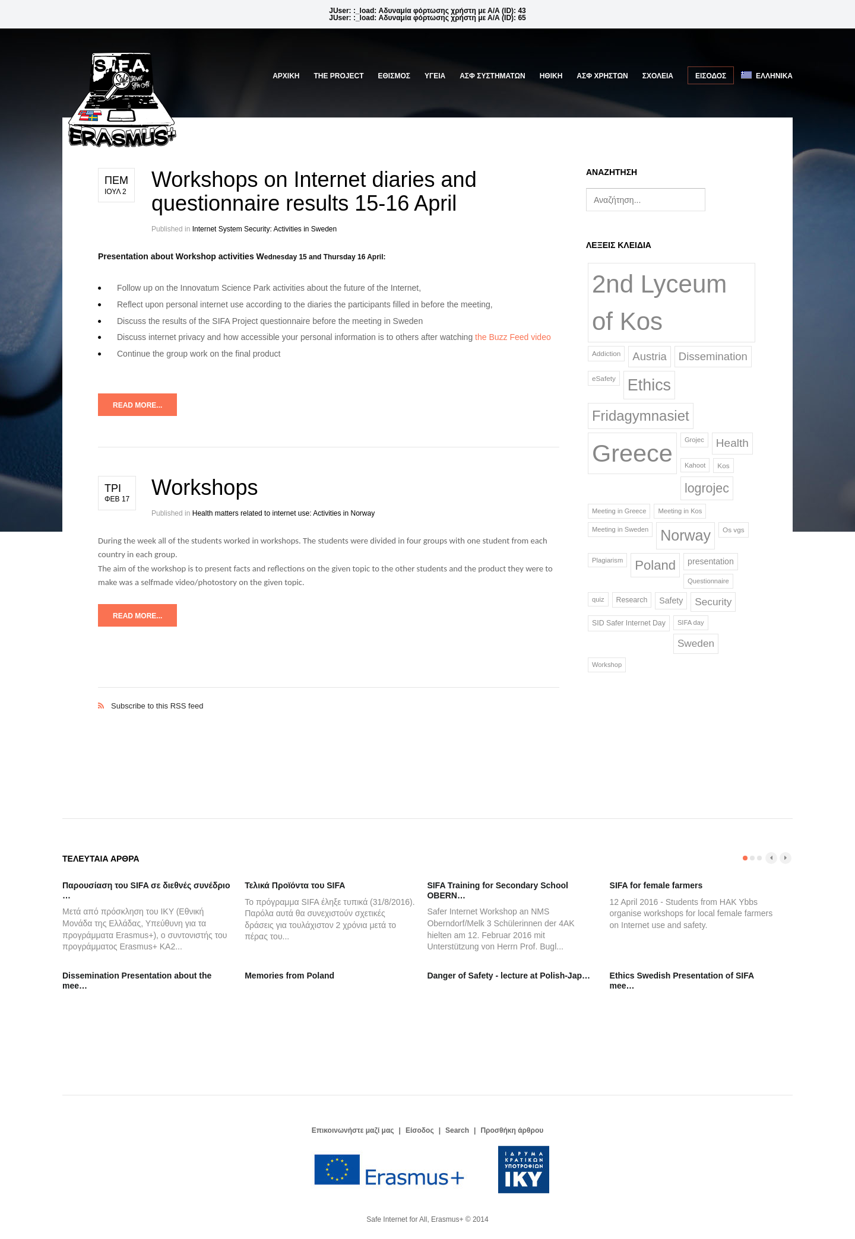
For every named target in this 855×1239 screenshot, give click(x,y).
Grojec (694, 439)
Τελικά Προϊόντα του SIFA (295, 885)
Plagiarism (607, 560)
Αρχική (286, 76)
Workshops (204, 487)
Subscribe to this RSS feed (328, 693)
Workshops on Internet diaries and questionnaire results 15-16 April (314, 191)
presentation (711, 561)
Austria (649, 356)
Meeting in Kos (680, 510)
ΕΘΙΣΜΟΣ (394, 76)
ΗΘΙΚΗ (551, 76)
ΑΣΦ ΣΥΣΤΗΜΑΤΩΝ (492, 76)
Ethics (649, 385)
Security (713, 602)
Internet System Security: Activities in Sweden (264, 229)
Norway (685, 535)
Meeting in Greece (619, 510)
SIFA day (690, 622)
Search (457, 1130)
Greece (632, 453)
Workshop (607, 664)
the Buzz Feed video (513, 337)
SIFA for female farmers (656, 885)
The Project (339, 76)
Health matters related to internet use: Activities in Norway (283, 513)
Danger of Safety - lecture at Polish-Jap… (508, 975)
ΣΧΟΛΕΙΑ (657, 76)
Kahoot (695, 465)
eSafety (604, 378)
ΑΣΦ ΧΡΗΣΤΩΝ (602, 76)
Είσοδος (710, 76)
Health (732, 443)
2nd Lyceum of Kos (659, 302)
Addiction (606, 353)
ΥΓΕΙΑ (435, 76)
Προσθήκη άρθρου (511, 1130)
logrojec (707, 488)
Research (632, 600)
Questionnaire (708, 580)
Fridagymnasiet (640, 416)
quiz (598, 599)
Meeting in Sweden (620, 529)
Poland (655, 565)
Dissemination (713, 356)
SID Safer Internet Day (629, 623)
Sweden (695, 643)
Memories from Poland (289, 975)
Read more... (137, 405)
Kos (723, 465)
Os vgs (734, 529)
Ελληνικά (767, 75)
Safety (671, 600)
